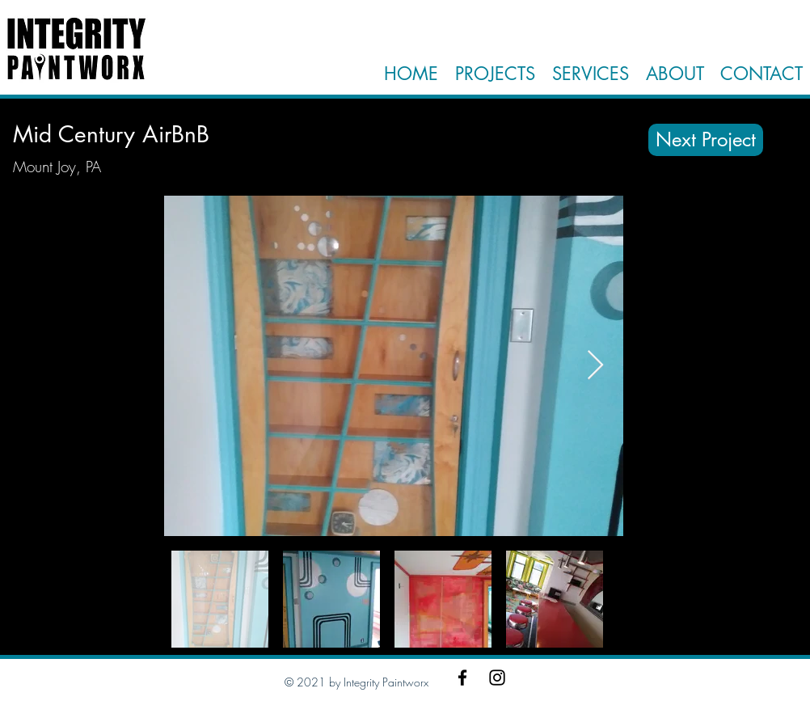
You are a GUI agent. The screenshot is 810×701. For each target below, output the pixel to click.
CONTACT (761, 73)
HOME (411, 73)
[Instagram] (497, 677)
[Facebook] (462, 677)
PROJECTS (495, 73)
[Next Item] (595, 366)
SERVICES (590, 73)
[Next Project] (705, 140)
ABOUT (672, 73)
